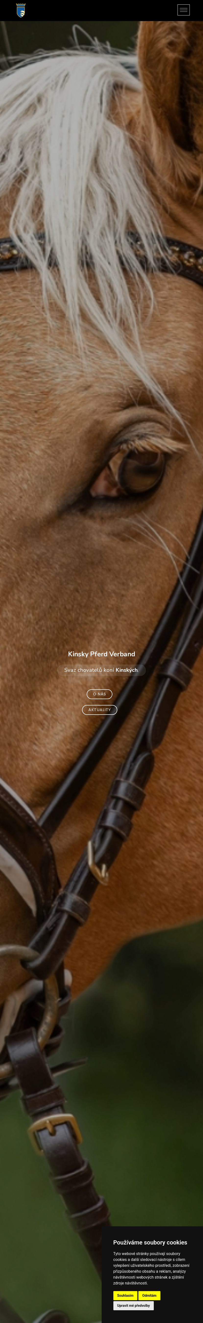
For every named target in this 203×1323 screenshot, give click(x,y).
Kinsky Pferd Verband (101, 654)
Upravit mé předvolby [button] (133, 1306)
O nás (99, 694)
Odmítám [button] (149, 1295)
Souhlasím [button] (125, 1295)
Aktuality (99, 710)
